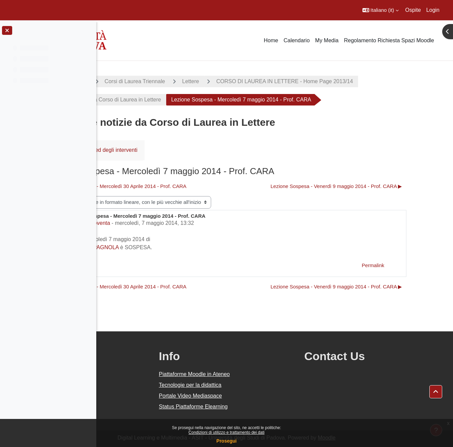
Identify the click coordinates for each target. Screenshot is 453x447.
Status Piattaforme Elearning (257, 406)
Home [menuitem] (271, 40)
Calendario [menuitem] (296, 40)
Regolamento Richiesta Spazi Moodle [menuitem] (389, 40)
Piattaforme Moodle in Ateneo (258, 374)
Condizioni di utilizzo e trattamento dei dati (226, 432)
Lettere (253, 81)
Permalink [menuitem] (407, 265)
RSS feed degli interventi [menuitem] (170, 150)
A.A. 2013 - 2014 (129, 81)
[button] (380, 10)
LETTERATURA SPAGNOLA (147, 247)
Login (432, 10)
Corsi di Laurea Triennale (197, 81)
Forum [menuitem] (118, 150)
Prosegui (227, 441)
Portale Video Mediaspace (254, 396)
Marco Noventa (154, 223)
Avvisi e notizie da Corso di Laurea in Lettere (169, 99)
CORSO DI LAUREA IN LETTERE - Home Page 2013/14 (347, 81)
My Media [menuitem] (326, 40)
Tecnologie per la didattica (254, 385)
